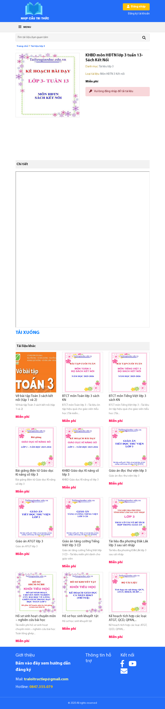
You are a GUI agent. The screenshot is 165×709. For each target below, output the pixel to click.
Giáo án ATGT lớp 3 (29, 541)
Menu (24, 27)
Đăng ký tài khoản (139, 13)
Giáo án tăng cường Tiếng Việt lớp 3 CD (80, 543)
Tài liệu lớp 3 (38, 46)
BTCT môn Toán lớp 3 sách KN (80, 398)
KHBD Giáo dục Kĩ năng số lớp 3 (80, 472)
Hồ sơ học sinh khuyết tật (80, 616)
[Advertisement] (118, 130)
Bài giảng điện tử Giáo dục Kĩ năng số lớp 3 (34, 472)
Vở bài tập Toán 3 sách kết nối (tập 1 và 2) (34, 398)
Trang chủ (22, 46)
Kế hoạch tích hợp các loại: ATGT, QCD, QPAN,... (128, 618)
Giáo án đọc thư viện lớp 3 (128, 470)
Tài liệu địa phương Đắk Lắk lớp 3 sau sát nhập (128, 543)
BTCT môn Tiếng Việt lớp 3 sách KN (127, 398)
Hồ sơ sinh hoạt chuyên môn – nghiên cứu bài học (36, 618)
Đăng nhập (136, 6)
